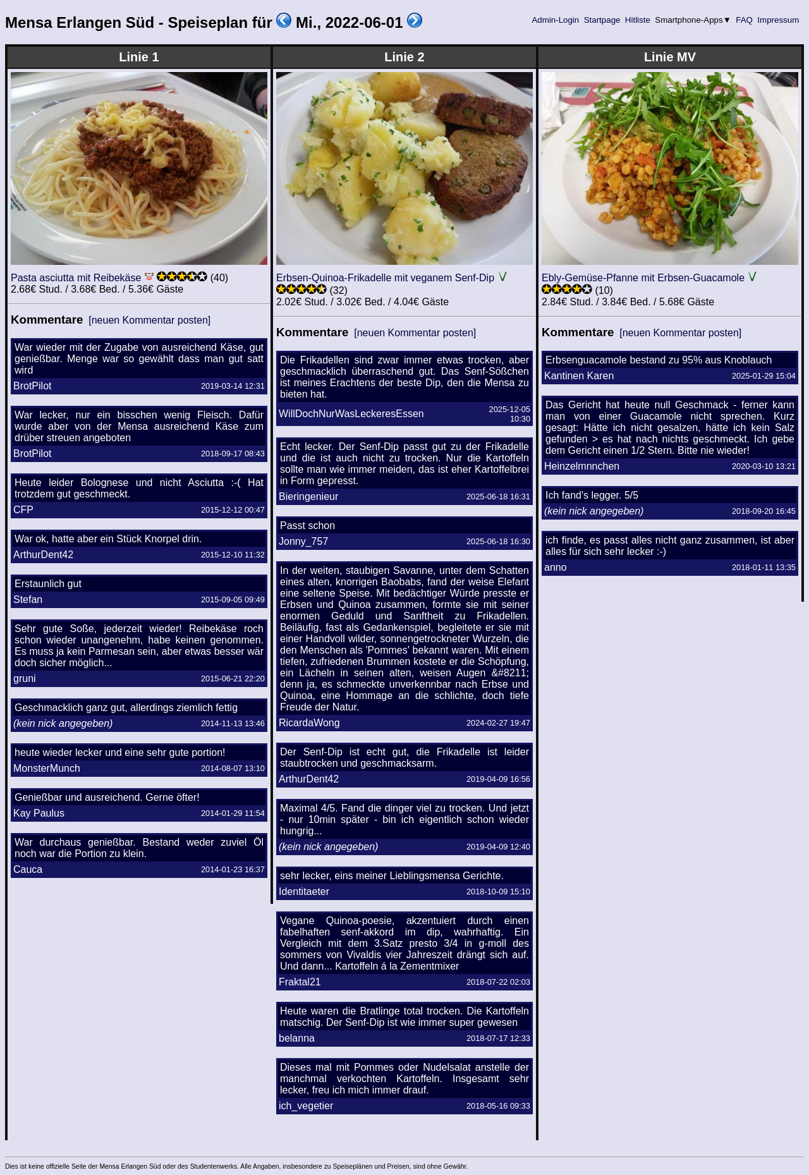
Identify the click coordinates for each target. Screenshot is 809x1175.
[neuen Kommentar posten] (149, 320)
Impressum (778, 20)
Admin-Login (555, 20)
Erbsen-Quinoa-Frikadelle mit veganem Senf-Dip (385, 277)
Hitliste (637, 20)
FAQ (744, 20)
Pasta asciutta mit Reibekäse (76, 277)
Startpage (602, 20)
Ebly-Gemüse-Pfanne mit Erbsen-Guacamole (643, 277)
